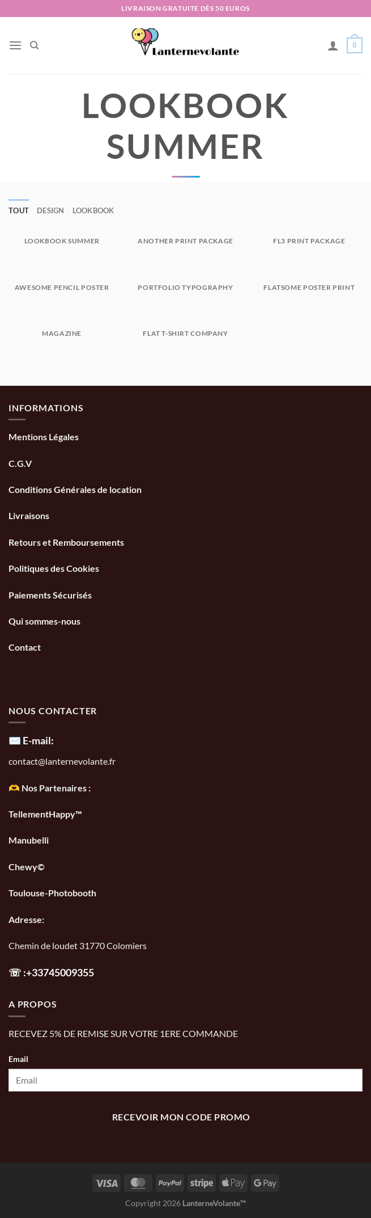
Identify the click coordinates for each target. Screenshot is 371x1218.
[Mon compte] (333, 45)
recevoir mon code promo (181, 1117)
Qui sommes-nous (45, 621)
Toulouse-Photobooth (52, 892)
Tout (18, 210)
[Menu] (15, 45)
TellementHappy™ (45, 813)
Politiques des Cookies (53, 568)
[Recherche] (34, 45)
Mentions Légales (43, 436)
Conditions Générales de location (75, 489)
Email (18, 1059)
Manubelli (28, 840)
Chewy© (26, 866)
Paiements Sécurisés (50, 594)
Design (51, 210)
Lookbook (93, 210)
